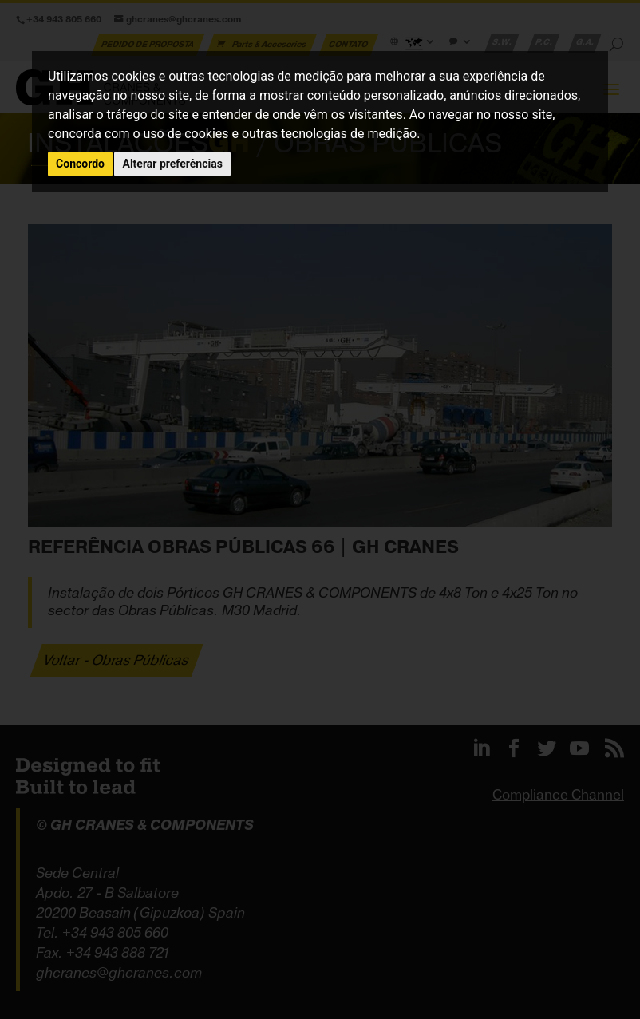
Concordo (80, 163)
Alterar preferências (172, 163)
